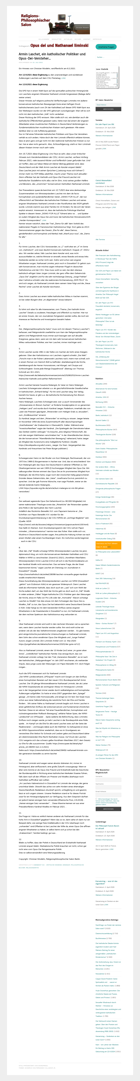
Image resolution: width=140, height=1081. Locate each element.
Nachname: (100, 784)
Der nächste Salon (102, 479)
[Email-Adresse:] (108, 105)
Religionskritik (32, 868)
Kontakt (86, 39)
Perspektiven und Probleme (106, 647)
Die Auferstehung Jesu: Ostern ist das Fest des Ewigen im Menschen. (108, 965)
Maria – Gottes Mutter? (105, 624)
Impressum (97, 39)
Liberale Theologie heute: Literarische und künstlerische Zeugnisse (107, 610)
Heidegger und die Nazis (105, 534)
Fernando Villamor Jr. (46, 1068)
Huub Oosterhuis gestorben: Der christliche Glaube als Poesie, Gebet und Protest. (108, 994)
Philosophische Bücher (104, 430)
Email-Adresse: (101, 791)
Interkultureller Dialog (104, 539)
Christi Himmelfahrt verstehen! (104, 181)
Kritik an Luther (101, 588)
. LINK (111, 849)
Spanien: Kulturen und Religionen (108, 685)
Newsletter (56, 39)
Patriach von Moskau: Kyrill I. (106, 642)
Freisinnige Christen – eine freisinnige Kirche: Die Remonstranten (105, 515)
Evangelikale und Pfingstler (106, 502)
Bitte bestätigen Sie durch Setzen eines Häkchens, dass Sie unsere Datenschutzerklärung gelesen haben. (107, 802)
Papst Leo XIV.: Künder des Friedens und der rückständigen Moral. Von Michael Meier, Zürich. (108, 333)
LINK (63, 78)
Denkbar (66, 865)
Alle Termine (100, 240)
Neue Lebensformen (103, 628)
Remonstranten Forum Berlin (106, 680)
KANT (98, 574)
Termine (99, 693)
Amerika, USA (101, 397)
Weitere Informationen (104, 136)
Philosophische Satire (104, 670)
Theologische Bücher (103, 435)
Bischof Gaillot (101, 420)
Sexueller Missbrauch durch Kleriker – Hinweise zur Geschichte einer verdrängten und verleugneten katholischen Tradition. (108, 1009)
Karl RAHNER (101, 583)
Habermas (99, 529)
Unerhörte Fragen (106, 47)
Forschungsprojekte (103, 507)
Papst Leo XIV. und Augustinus (107, 633)
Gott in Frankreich (102, 524)
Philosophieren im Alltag (105, 665)
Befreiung (99, 402)
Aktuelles (68, 39)
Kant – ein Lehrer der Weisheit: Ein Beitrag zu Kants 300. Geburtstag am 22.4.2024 (107, 1048)
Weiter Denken (101, 745)
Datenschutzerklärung (104, 934)
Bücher (78, 39)
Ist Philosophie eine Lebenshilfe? (108, 552)
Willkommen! (43, 39)
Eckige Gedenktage (103, 497)
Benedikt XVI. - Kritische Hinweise (48, 865)
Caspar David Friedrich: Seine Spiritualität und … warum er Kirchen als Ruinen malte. (106, 982)
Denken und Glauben (103, 462)
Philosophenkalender (103, 652)
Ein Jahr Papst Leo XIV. (105, 124)
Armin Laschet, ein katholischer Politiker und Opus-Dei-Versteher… (52, 56)
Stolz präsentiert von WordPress (33, 1065)
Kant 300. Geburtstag (104, 578)
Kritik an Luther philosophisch (106, 593)
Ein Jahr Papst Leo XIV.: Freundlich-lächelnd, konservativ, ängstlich (108, 306)
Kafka (98, 560)
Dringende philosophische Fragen (108, 489)
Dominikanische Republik (105, 484)
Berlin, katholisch (102, 415)
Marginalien (100, 618)
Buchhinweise (101, 425)
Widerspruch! (100, 750)
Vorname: (99, 776)
